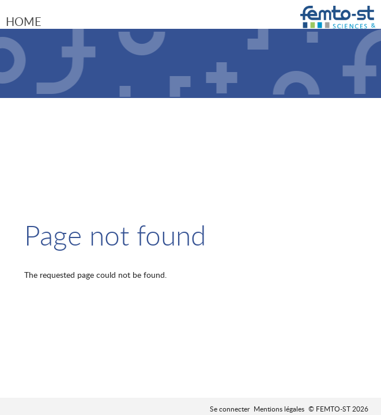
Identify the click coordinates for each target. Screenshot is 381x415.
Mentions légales (279, 408)
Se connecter (230, 408)
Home (24, 21)
